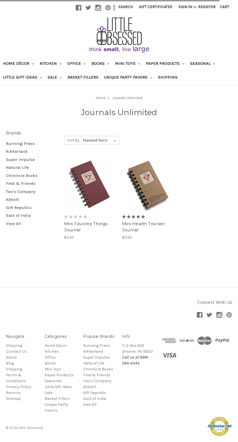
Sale (54, 77)
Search (125, 6)
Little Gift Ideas (22, 77)
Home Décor (18, 63)
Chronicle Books (22, 175)
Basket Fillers (82, 77)
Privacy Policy (18, 386)
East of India (18, 215)
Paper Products (165, 63)
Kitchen (51, 63)
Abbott (12, 199)
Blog (10, 363)
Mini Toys (127, 63)
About (11, 357)
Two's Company (20, 191)
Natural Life (17, 167)
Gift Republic (19, 207)
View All (13, 223)
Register (207, 6)
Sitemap (13, 398)
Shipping (167, 77)
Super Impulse (20, 159)
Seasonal (202, 63)
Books (100, 63)
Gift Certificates (155, 6)
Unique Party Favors (128, 77)
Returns (13, 392)
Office (76, 63)
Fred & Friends (21, 183)
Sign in (185, 6)
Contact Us (16, 351)
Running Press (20, 143)
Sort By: (73, 140)
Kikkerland (17, 151)
